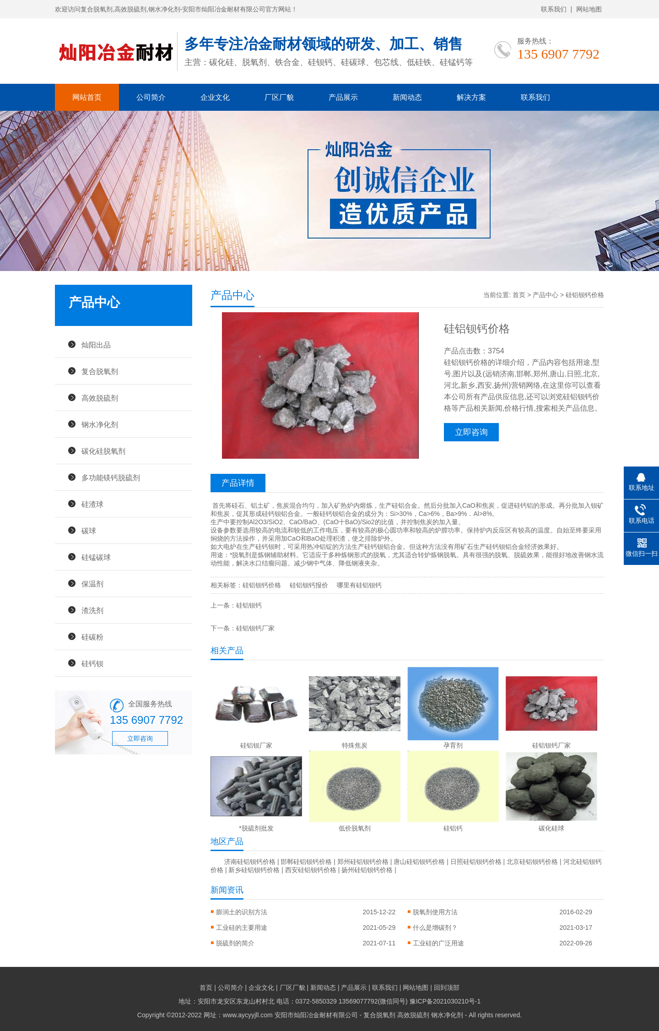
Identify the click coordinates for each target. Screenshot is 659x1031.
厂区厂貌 (279, 97)
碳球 (88, 530)
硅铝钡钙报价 (309, 585)
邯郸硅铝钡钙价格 (306, 861)
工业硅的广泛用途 (438, 943)
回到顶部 (446, 987)
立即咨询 (140, 738)
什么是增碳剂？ (435, 927)
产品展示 (343, 97)
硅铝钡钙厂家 (255, 628)
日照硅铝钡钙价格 (476, 861)
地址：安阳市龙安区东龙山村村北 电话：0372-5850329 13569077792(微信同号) (294, 1001)
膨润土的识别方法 (241, 912)
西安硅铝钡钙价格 (310, 870)
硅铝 (398, 505)
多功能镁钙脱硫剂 (110, 477)
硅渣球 (92, 504)
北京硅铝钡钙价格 (532, 861)
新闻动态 (407, 97)
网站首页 (87, 97)
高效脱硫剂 (99, 398)
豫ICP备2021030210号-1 (445, 1001)
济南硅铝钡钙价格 (249, 861)
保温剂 (92, 584)
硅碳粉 (92, 637)
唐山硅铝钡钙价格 (419, 861)
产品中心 (545, 294)
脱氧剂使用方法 (435, 912)
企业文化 (215, 97)
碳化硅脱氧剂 (103, 451)
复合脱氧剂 (99, 371)
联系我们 (554, 9)
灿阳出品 (96, 345)
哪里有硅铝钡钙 (359, 585)
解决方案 (471, 97)
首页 (519, 294)
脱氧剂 (241, 555)
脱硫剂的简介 (235, 943)
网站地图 (589, 9)
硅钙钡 (92, 663)
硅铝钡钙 (249, 605)
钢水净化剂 (99, 424)
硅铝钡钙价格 (262, 585)
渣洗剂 (92, 610)
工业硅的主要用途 (241, 927)
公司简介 (151, 97)
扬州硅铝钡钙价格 (367, 870)
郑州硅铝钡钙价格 (363, 861)
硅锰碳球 (96, 557)
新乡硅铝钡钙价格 (254, 870)
